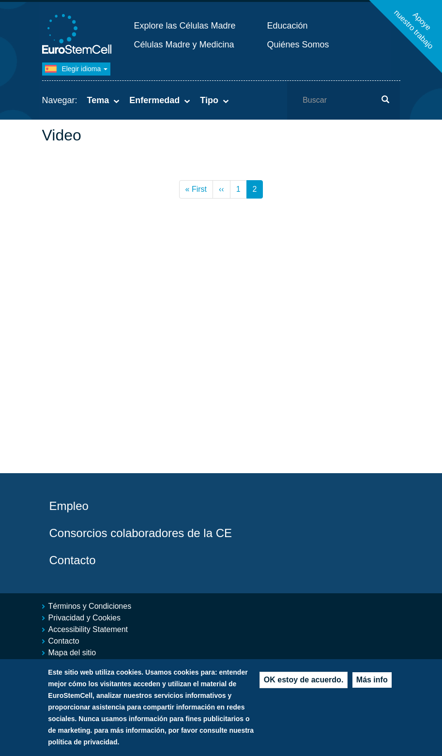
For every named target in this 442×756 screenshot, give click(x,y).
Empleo (69, 505)
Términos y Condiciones (90, 606)
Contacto (72, 560)
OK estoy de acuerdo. (304, 681)
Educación (287, 26)
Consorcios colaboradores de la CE (140, 533)
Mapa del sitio (72, 652)
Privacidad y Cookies (84, 618)
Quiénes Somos (298, 44)
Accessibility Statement (88, 629)
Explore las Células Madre (185, 26)
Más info (372, 681)
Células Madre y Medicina (184, 44)
